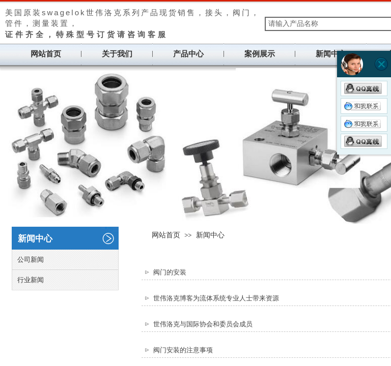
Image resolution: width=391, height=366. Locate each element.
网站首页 (46, 54)
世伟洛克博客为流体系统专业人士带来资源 (216, 298)
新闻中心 (331, 54)
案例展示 (259, 54)
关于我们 (117, 54)
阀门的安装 (169, 272)
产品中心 (188, 54)
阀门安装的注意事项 (183, 350)
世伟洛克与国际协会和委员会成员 (203, 324)
